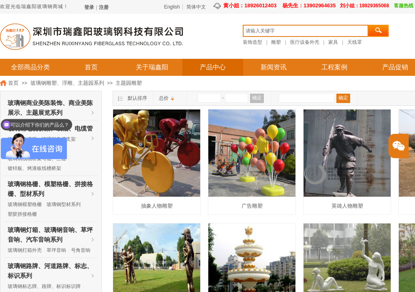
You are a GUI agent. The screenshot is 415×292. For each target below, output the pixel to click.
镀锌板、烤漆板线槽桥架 (34, 168)
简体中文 (196, 7)
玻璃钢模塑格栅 (25, 204)
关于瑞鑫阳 (152, 67)
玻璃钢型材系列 (64, 204)
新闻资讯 (274, 67)
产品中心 (213, 67)
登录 (89, 7)
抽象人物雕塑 (157, 206)
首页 (91, 67)
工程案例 (334, 67)
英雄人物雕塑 (347, 206)
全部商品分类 (30, 67)
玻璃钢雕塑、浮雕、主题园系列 (67, 83)
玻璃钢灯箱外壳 (25, 250)
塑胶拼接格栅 (22, 214)
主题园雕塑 (129, 83)
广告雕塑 (252, 206)
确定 (257, 98)
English (172, 7)
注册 (104, 7)
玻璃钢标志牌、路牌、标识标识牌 (44, 286)
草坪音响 (56, 250)
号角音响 (80, 250)
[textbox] (305, 31)
